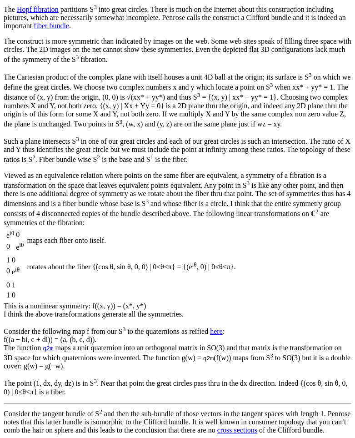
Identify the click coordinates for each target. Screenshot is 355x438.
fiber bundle (51, 26)
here (216, 331)
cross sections (237, 430)
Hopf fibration (38, 9)
